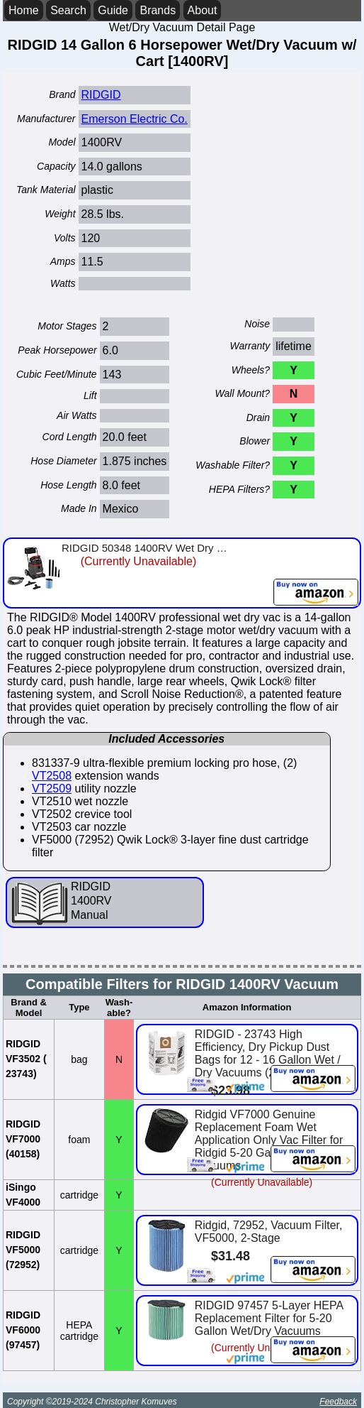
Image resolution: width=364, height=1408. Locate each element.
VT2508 (52, 776)
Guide (113, 10)
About (202, 10)
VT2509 (52, 788)
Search (68, 10)
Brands (158, 10)
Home (23, 10)
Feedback (338, 1402)
